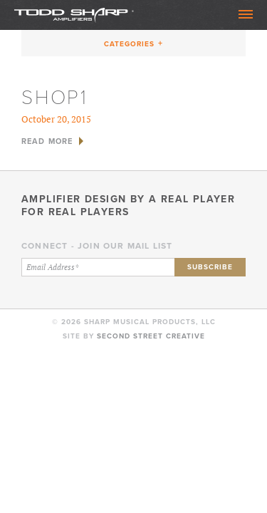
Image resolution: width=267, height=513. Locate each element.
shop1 (54, 97)
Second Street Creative (151, 336)
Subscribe (210, 266)
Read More (47, 141)
